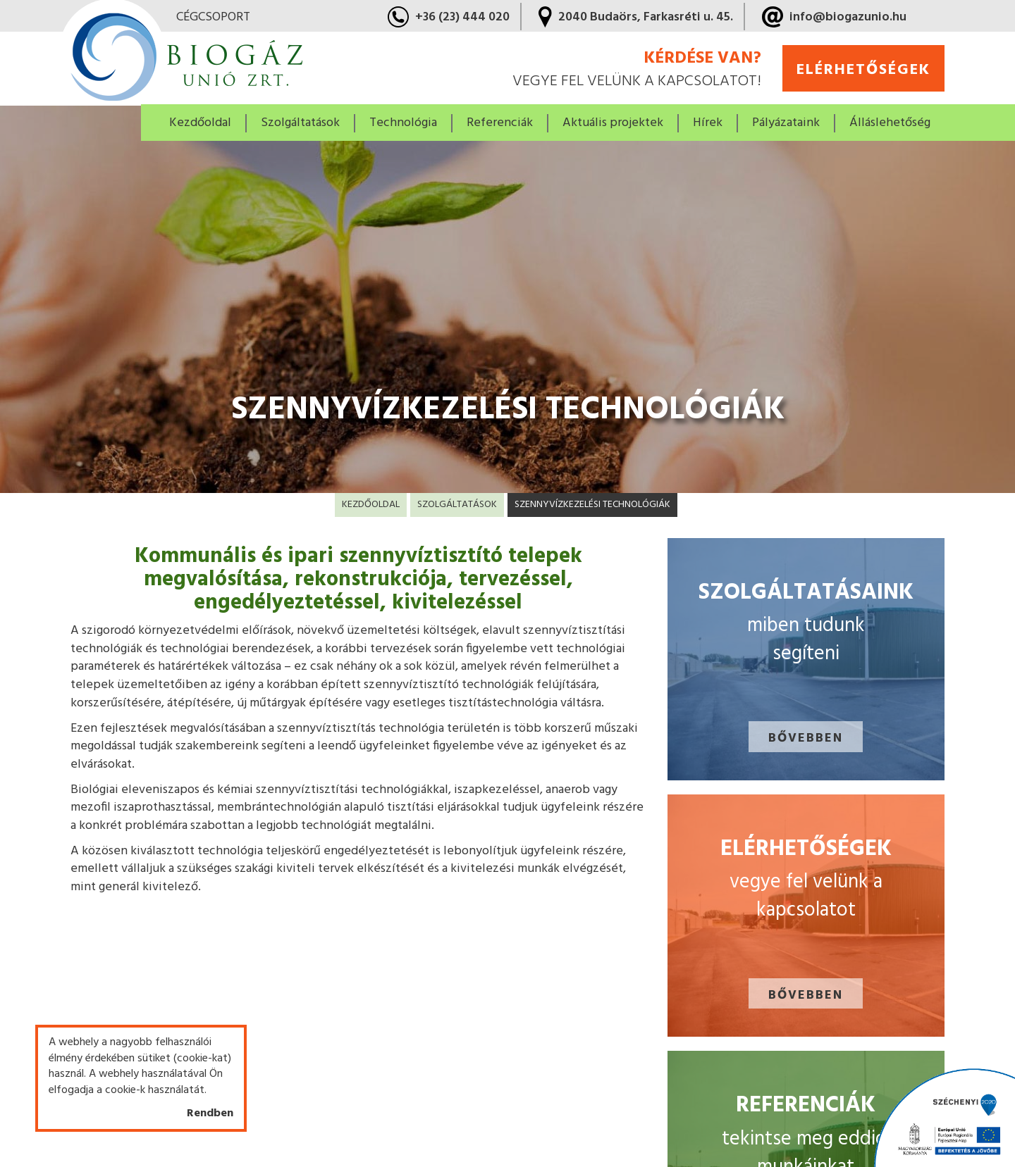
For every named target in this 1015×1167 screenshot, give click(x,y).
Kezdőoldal (200, 123)
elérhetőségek (863, 70)
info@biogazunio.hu (847, 17)
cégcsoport (213, 17)
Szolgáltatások (457, 505)
